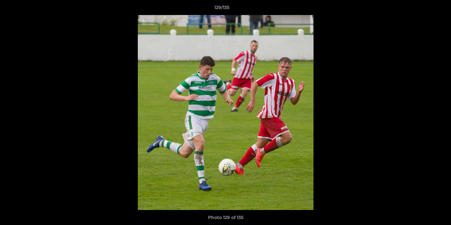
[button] (424, 9)
